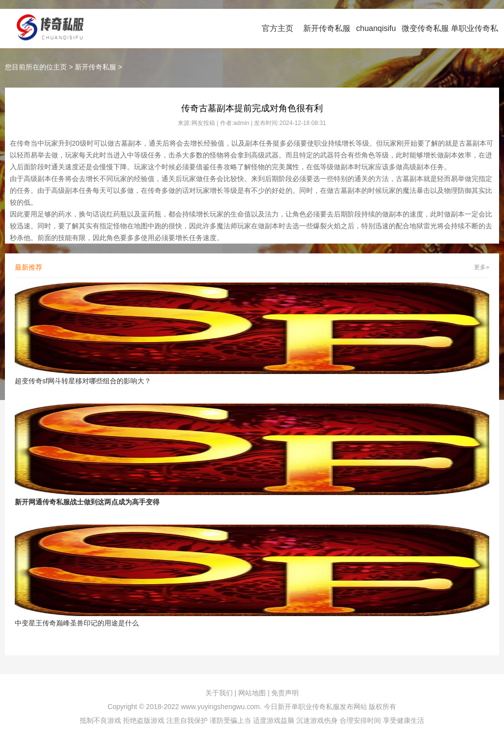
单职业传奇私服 (474, 48)
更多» (481, 267)
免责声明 (285, 693)
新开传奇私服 (326, 28)
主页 (60, 67)
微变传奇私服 (425, 28)
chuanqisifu (376, 28)
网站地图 (252, 693)
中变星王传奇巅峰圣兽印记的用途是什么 (77, 623)
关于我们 (219, 693)
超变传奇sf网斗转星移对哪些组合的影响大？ (83, 381)
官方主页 (277, 28)
